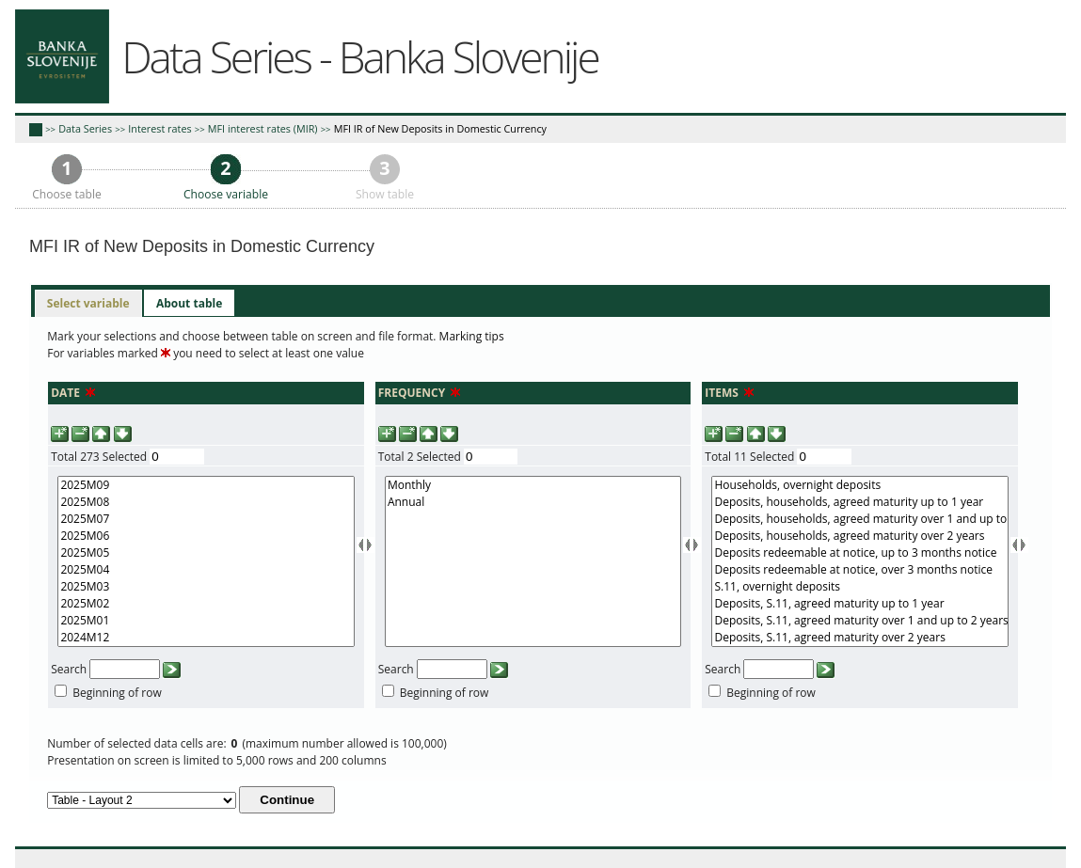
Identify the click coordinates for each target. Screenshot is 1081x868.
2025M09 (205, 485)
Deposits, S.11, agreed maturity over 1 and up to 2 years (859, 620)
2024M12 (205, 637)
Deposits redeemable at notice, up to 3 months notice (859, 552)
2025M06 (205, 536)
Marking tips (471, 336)
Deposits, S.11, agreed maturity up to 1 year (859, 603)
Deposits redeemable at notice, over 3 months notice (859, 569)
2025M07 (205, 519)
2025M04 (205, 569)
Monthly (533, 485)
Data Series (85, 128)
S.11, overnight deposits (859, 586)
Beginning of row (117, 693)
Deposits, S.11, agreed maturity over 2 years (859, 637)
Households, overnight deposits (859, 485)
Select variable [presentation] (88, 303)
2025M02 (205, 603)
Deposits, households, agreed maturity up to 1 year (859, 502)
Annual (533, 502)
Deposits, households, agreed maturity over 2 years (859, 536)
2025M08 (205, 502)
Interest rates (159, 128)
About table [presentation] (189, 303)
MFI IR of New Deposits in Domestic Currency (440, 128)
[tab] (88, 304)
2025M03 (205, 586)
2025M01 (205, 620)
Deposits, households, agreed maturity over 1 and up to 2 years (859, 519)
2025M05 (205, 552)
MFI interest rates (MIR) (263, 128)
